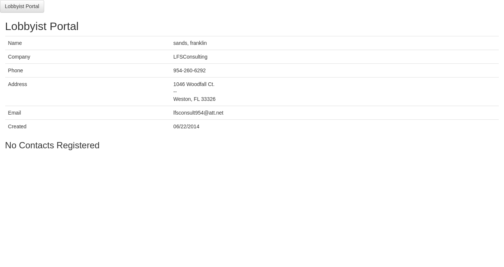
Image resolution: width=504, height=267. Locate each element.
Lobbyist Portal (22, 6)
